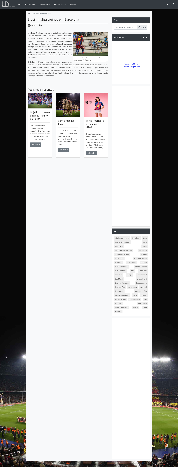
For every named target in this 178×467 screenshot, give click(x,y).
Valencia (118, 311)
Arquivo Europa (60, 4)
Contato (73, 4)
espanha (118, 262)
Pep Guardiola (120, 299)
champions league (122, 254)
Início (20, 4)
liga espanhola (141, 283)
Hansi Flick (143, 271)
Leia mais (36, 144)
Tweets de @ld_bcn (131, 64)
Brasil (145, 242)
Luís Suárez (119, 291)
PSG (145, 299)
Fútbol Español (120, 271)
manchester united (122, 295)
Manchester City (141, 291)
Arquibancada (45, 4)
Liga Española (120, 287)
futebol (144, 262)
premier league (134, 299)
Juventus (118, 275)
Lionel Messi (132, 287)
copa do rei (119, 258)
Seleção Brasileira (121, 307)
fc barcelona (131, 262)
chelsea (144, 254)
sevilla (135, 307)
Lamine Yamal (142, 275)
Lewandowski (142, 279)
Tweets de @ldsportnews (131, 67)
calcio (145, 246)
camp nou (143, 250)
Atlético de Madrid (122, 238)
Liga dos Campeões (122, 283)
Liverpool (143, 287)
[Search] (125, 27)
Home (28, 13)
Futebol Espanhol (121, 267)
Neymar (144, 295)
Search (142, 27)
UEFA (145, 307)
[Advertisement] (68, 190)
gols (132, 271)
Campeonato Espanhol (123, 250)
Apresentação (30, 4)
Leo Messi (119, 279)
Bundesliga (119, 246)
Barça (145, 238)
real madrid (142, 303)
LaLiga (129, 275)
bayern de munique (122, 242)
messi (135, 295)
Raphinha (118, 303)
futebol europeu (141, 267)
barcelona (135, 238)
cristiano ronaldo (140, 258)
